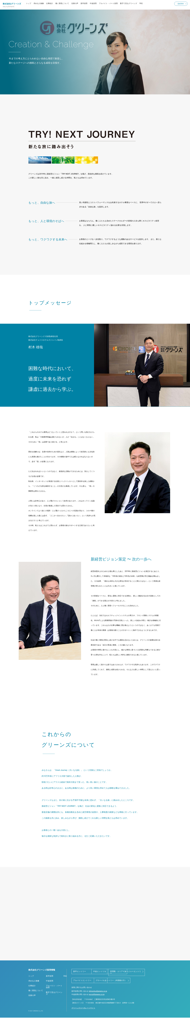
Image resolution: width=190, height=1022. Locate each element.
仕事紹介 (49, 3)
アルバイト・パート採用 (108, 3)
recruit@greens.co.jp (96, 1002)
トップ (28, 3)
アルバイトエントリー (122, 978)
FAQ (140, 3)
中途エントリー (119, 971)
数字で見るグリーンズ (128, 3)
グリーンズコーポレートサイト (83, 1015)
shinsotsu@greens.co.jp (98, 998)
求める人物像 (39, 3)
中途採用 (93, 3)
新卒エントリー (79, 971)
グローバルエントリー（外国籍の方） (88, 987)
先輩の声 (74, 3)
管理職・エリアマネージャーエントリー (88, 979)
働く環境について (62, 3)
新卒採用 (84, 3)
